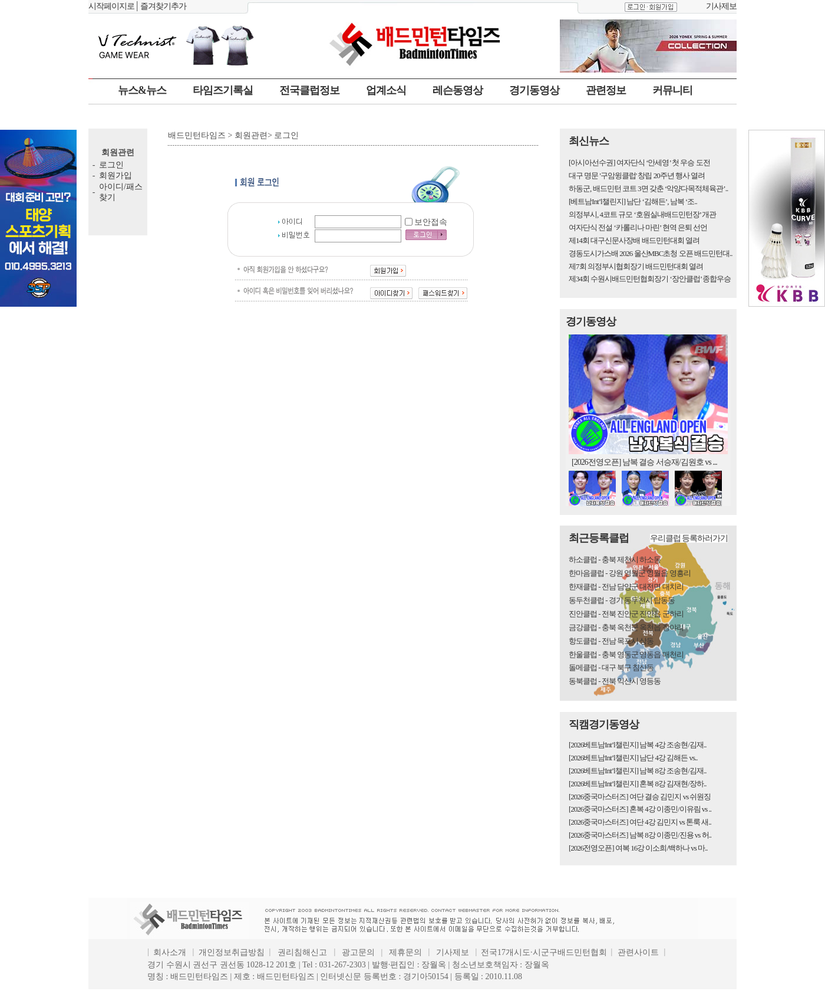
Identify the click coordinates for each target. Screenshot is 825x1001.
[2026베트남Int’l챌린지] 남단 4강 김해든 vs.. (633, 757)
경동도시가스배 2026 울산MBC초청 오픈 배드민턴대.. (650, 253)
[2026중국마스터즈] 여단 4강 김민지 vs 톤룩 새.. (640, 822)
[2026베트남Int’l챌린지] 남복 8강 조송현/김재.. (637, 770)
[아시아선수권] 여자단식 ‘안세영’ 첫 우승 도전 (639, 162)
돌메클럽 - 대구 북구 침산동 (611, 667)
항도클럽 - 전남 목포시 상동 (611, 640)
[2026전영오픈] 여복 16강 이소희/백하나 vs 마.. (638, 848)
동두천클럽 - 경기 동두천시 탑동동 (622, 600)
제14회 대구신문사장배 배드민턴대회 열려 (634, 240)
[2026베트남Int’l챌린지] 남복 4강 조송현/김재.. (637, 744)
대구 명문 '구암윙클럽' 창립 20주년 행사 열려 (637, 175)
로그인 (111, 164)
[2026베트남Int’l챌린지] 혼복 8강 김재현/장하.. (637, 783)
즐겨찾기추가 (163, 6)
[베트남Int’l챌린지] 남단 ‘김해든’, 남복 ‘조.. (633, 201)
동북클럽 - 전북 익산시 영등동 (615, 681)
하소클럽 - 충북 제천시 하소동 (615, 559)
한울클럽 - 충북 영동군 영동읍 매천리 (626, 654)
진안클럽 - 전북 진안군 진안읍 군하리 (626, 613)
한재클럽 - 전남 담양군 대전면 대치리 (626, 586)
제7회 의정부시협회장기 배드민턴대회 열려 (636, 266)
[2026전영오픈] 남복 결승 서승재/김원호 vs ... (644, 462)
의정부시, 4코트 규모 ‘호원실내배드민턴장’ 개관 (642, 214)
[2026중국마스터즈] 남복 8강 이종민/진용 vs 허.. (640, 835)
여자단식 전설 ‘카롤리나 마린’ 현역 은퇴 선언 (638, 227)
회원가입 (115, 175)
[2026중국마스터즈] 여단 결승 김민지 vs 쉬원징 (640, 796)
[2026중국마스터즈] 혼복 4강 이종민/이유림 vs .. (640, 809)
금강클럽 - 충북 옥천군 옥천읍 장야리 (626, 627)
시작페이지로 (111, 6)
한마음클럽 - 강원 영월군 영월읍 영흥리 (630, 573)
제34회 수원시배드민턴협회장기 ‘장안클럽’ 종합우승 (650, 278)
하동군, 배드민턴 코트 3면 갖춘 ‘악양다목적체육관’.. (648, 188)
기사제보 (721, 6)
